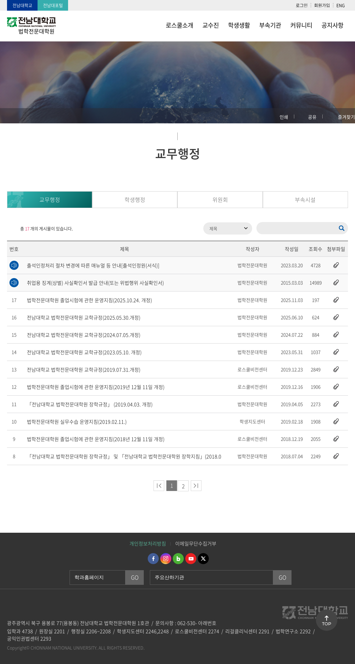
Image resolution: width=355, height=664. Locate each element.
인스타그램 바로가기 (165, 558)
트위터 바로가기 (203, 558)
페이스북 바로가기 (153, 558)
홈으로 (10, 115)
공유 (312, 117)
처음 (159, 485)
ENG (340, 5)
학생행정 (135, 200)
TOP (326, 624)
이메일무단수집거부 (195, 543)
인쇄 (284, 117)
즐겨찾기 (346, 117)
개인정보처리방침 (147, 543)
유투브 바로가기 (190, 558)
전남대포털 (53, 5)
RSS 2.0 (11, 228)
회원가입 (322, 5)
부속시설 (305, 200)
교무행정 (49, 200)
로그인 (302, 5)
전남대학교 (22, 5)
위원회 (220, 200)
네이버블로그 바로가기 (178, 558)
